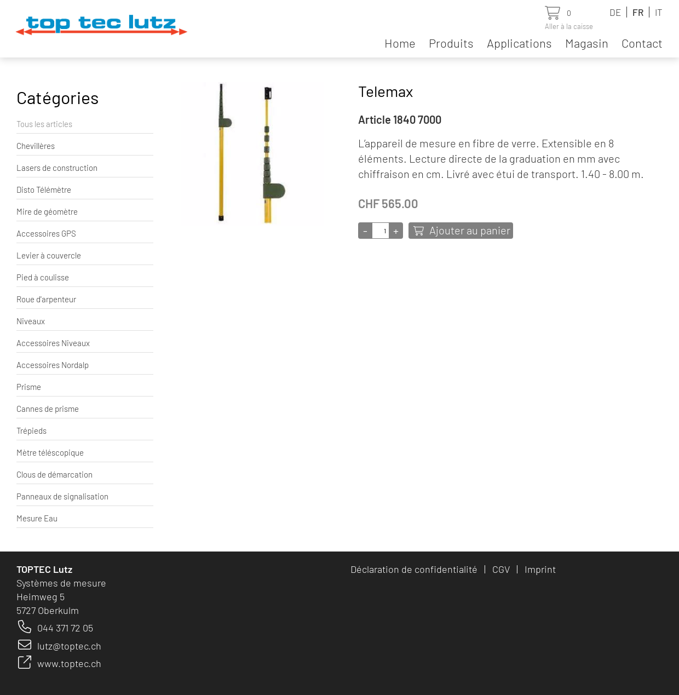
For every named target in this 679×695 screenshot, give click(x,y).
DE (615, 12)
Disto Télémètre (43, 189)
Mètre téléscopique (50, 452)
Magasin (586, 43)
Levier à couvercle (48, 255)
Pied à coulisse (42, 277)
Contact (642, 43)
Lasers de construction (56, 168)
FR (637, 12)
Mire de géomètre (47, 211)
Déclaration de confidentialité (413, 569)
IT (659, 12)
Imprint (540, 569)
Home (400, 43)
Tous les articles (44, 124)
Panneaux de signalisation (62, 496)
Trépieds (31, 430)
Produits (451, 43)
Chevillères (35, 146)
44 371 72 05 (68, 628)
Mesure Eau (36, 518)
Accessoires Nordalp (52, 365)
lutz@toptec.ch (69, 646)
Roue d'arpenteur (46, 299)
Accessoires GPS (46, 233)
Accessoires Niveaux (53, 343)
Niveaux (30, 321)
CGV (501, 569)
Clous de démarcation (54, 474)
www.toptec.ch (69, 663)
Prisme (28, 387)
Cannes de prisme (47, 408)
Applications (519, 43)
